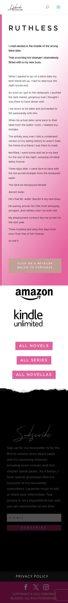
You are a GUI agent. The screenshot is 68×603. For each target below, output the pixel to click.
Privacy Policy (32, 576)
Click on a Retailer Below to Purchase (35, 265)
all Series (34, 360)
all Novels (34, 346)
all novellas (34, 375)
